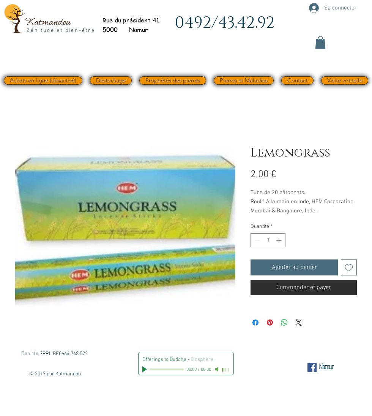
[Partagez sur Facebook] (255, 322)
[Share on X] (298, 322)
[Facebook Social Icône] (312, 367)
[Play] (145, 369)
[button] (320, 42)
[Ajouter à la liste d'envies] (349, 267)
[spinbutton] (268, 240)
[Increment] (279, 240)
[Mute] (217, 369)
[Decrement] (256, 240)
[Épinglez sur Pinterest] (269, 322)
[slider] (226, 370)
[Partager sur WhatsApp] (284, 322)
